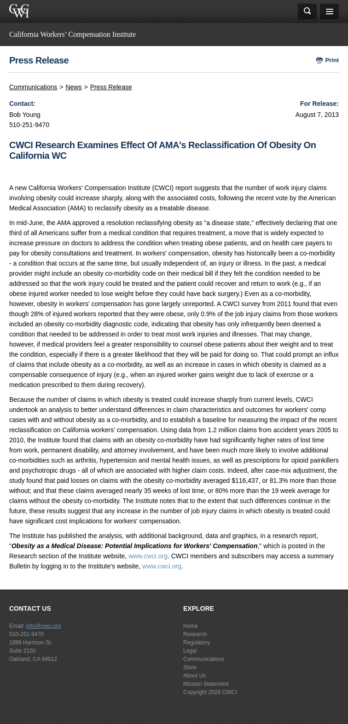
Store (190, 667)
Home (190, 626)
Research (195, 634)
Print (332, 60)
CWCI (229, 692)
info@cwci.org (43, 626)
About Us (194, 675)
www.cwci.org (148, 556)
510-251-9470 (26, 634)
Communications (33, 87)
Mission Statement (206, 684)
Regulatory (196, 642)
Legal (190, 651)
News (73, 87)
